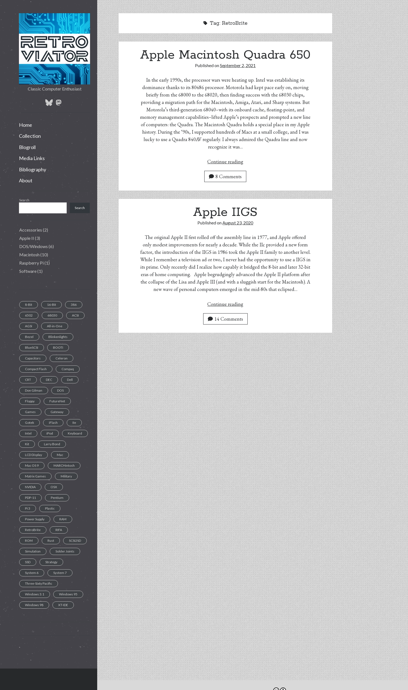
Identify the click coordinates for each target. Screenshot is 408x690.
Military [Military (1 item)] (66, 476)
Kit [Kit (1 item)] (27, 444)
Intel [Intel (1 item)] (28, 433)
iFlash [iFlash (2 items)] (53, 422)
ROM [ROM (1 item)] (29, 540)
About (25, 180)
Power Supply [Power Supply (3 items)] (34, 519)
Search (24, 200)
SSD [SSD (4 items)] (27, 562)
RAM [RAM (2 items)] (62, 519)
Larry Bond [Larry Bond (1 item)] (52, 444)
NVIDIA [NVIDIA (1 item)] (30, 487)
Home (25, 125)
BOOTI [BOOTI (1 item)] (58, 347)
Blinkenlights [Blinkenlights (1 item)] (58, 337)
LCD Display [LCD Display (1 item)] (33, 455)
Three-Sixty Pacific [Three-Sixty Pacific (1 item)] (38, 583)
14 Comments (225, 319)
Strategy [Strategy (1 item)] (51, 562)
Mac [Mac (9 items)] (60, 455)
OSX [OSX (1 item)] (54, 487)
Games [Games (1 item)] (30, 412)
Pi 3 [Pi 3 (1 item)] (27, 508)
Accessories (30, 229)
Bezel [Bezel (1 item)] (29, 337)
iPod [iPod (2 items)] (49, 433)
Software (28, 271)
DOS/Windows (33, 246)
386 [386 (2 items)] (74, 305)
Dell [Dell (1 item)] (70, 380)
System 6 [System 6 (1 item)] (31, 573)
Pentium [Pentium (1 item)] (57, 498)
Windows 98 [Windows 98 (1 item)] (34, 605)
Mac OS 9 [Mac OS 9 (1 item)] (32, 465)
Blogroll (27, 147)
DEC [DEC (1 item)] (49, 380)
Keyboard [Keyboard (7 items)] (75, 433)
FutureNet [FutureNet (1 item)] (57, 401)
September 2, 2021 (238, 65)
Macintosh (29, 254)
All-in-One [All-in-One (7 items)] (54, 326)
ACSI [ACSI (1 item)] (75, 315)
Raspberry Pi (31, 262)
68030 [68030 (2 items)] (52, 315)
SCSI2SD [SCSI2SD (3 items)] (75, 540)
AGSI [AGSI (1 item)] (28, 326)
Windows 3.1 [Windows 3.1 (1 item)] (34, 594)
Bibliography (32, 169)
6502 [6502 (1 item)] (29, 315)
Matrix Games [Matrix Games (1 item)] (35, 476)
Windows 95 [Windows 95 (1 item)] (68, 594)
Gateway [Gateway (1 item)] (57, 412)
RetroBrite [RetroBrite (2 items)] (33, 530)
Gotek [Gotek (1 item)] (29, 422)
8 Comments (225, 176)
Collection (30, 136)
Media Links (32, 158)
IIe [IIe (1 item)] (74, 422)
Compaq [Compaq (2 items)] (68, 369)
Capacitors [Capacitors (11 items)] (33, 358)
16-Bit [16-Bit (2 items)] (51, 305)
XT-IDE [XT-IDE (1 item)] (63, 605)
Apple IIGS (225, 212)
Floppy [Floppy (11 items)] (30, 401)
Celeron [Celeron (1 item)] (61, 358)
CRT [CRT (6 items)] (28, 380)
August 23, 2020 (237, 222)
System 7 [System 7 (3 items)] (60, 573)
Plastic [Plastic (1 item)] (50, 508)
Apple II (26, 238)
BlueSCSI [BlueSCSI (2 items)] (31, 347)
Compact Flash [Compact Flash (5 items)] (36, 369)
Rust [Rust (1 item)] (50, 540)
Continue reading (225, 161)
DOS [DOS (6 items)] (60, 390)
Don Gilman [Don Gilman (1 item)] (33, 390)
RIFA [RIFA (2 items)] (58, 530)
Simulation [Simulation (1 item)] (33, 551)
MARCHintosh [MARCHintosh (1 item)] (64, 465)
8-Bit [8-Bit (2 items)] (28, 305)
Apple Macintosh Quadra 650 (225, 55)
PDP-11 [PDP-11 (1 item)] (30, 498)
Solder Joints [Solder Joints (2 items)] (64, 551)
